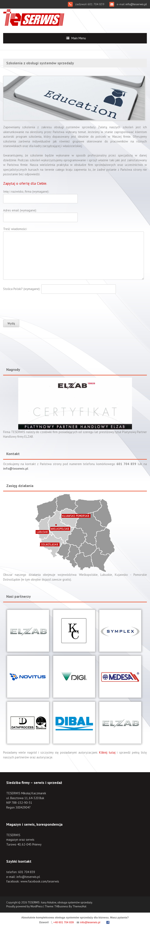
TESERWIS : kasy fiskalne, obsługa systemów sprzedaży (60, 902)
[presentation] (35, 306)
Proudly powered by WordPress (24, 906)
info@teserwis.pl (136, 4)
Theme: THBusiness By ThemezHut (65, 906)
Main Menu (78, 38)
